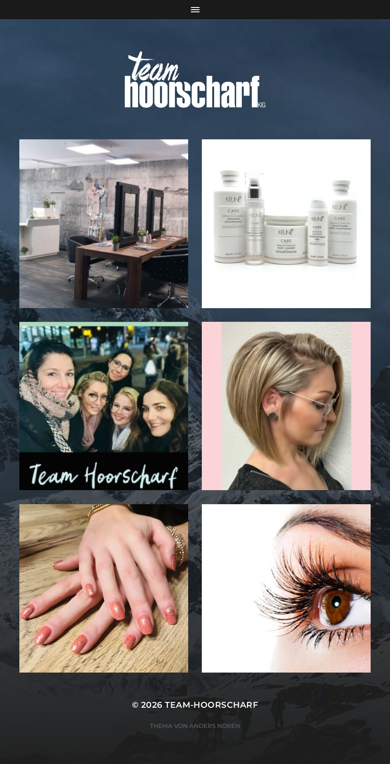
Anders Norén (215, 725)
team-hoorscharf (211, 705)
